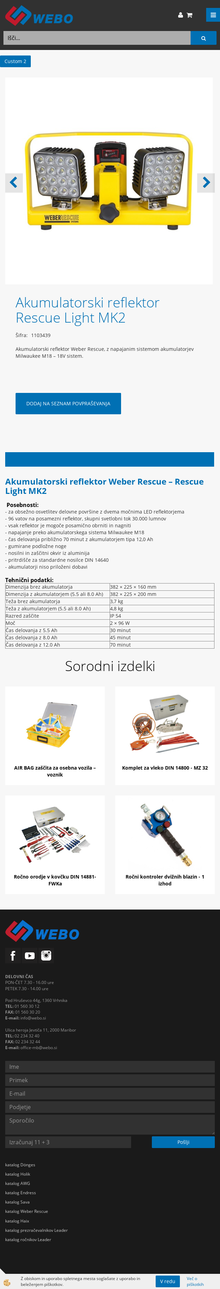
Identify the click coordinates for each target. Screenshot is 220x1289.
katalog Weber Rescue (26, 1211)
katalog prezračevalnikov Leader (36, 1230)
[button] (206, 183)
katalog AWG (17, 1183)
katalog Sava (17, 1202)
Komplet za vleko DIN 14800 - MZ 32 (165, 767)
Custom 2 (15, 61)
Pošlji (183, 1142)
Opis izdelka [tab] (109, 459)
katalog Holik (17, 1174)
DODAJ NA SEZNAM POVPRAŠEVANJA (68, 403)
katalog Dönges (20, 1165)
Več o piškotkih (195, 1281)
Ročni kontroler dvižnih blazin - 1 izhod (165, 880)
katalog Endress (20, 1193)
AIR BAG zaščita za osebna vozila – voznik (55, 771)
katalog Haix (17, 1221)
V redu (167, 1281)
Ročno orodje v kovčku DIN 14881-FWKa (55, 880)
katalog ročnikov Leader (28, 1239)
